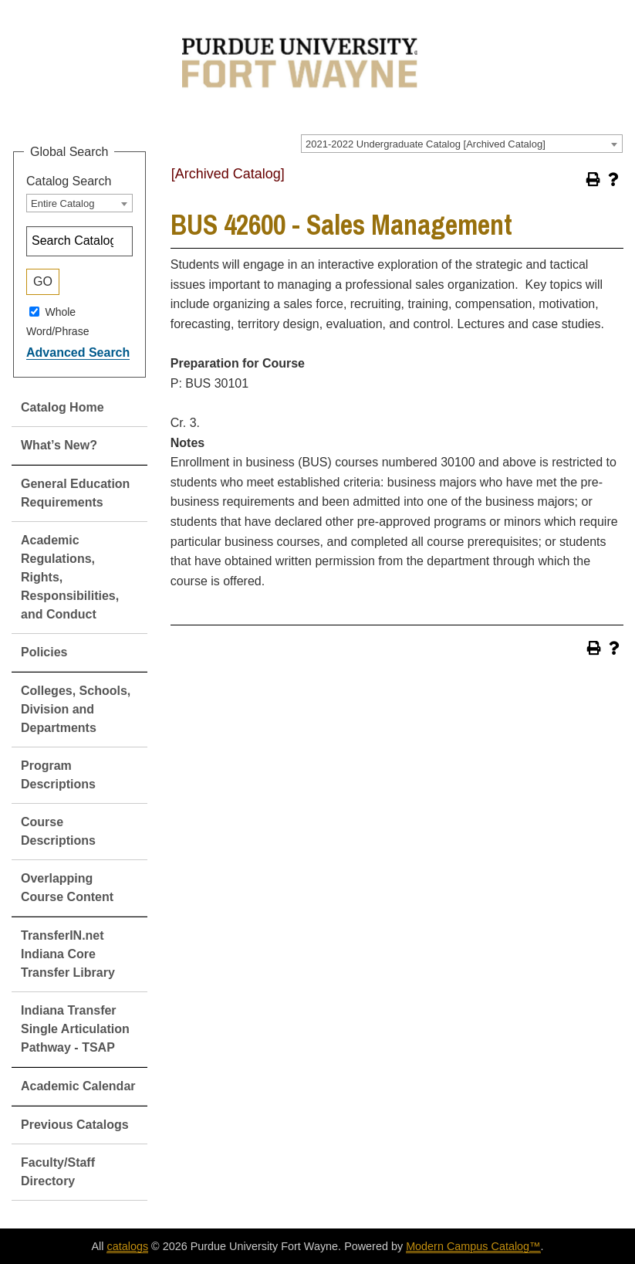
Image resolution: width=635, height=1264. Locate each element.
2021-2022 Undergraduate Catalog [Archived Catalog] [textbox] (425, 144)
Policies (44, 652)
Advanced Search (78, 352)
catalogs (127, 1246)
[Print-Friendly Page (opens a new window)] (593, 179)
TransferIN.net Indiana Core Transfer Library (68, 954)
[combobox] (462, 143)
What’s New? (59, 445)
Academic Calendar (78, 1086)
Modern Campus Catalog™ (473, 1246)
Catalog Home (62, 407)
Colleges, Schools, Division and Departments (75, 709)
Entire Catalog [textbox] (62, 203)
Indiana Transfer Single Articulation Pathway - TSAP (75, 1029)
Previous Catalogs (75, 1124)
